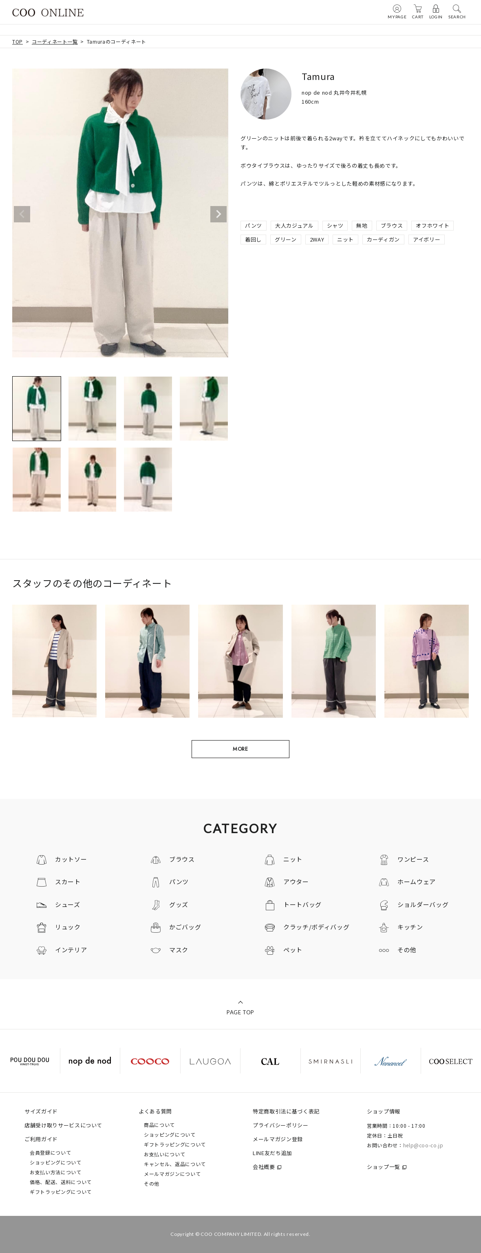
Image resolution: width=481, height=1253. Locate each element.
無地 (361, 225)
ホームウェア (416, 881)
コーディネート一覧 (55, 41)
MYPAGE (397, 11)
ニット (345, 239)
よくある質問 (155, 1111)
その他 (407, 949)
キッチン (410, 927)
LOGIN (436, 11)
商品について (159, 1124)
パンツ (253, 225)
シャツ (335, 225)
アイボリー (426, 239)
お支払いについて (164, 1154)
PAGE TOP (240, 1012)
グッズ (178, 904)
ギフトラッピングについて (61, 1191)
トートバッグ (302, 904)
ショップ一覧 (383, 1167)
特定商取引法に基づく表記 (286, 1111)
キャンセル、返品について (175, 1163)
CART (418, 11)
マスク (178, 949)
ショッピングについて (56, 1162)
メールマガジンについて (172, 1173)
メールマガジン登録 (278, 1139)
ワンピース (413, 859)
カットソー (71, 859)
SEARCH (457, 11)
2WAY (317, 239)
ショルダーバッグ (422, 904)
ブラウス (392, 225)
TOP (17, 41)
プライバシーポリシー (281, 1125)
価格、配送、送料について (61, 1181)
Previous (22, 214)
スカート (68, 881)
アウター (296, 881)
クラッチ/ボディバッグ (316, 927)
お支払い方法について (56, 1172)
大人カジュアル (294, 225)
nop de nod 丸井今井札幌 (334, 92)
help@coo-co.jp (423, 1145)
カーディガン (383, 239)
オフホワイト (432, 225)
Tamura (318, 75)
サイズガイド (41, 1111)
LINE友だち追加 (272, 1153)
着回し (253, 239)
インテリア (71, 949)
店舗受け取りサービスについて (63, 1125)
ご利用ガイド (41, 1139)
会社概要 (264, 1167)
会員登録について (50, 1152)
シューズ (67, 904)
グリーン (286, 239)
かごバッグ (185, 927)
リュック (68, 927)
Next (218, 214)
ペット (292, 949)
